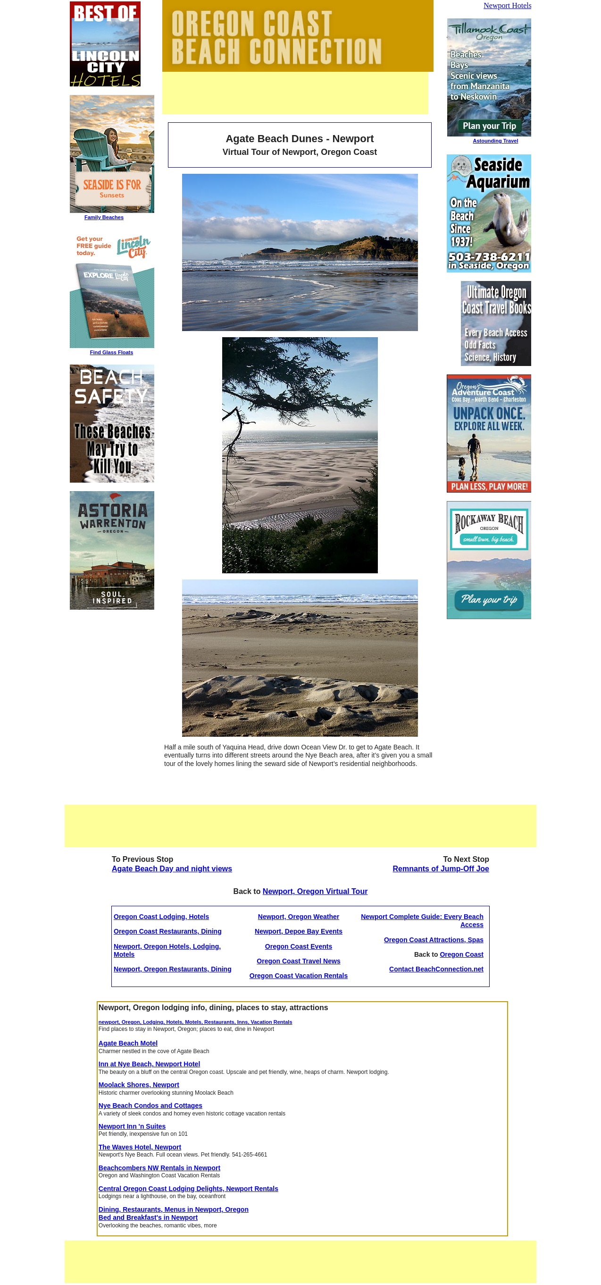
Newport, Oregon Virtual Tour (315, 891)
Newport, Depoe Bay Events (298, 931)
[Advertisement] (295, 93)
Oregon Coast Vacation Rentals (299, 975)
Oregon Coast (462, 954)
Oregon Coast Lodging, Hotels (161, 916)
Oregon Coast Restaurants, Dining (168, 931)
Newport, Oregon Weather (298, 916)
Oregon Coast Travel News (298, 961)
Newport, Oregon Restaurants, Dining (173, 969)
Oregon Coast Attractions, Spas (434, 940)
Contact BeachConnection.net (436, 969)
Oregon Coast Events (298, 946)
